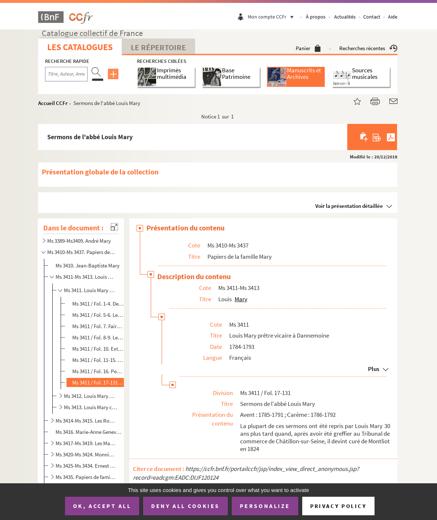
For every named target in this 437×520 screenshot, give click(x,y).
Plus (373, 369)
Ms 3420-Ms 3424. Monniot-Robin (86, 454)
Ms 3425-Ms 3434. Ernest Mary (86, 465)
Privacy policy (338, 506)
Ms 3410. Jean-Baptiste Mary (88, 265)
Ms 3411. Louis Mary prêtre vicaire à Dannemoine (90, 290)
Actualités (345, 16)
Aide (392, 16)
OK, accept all (102, 505)
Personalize (265, 505)
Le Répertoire (158, 47)
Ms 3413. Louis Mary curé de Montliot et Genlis (90, 407)
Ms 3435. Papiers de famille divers (86, 476)
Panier (308, 48)
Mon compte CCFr (272, 16)
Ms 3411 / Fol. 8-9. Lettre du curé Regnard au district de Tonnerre (98, 337)
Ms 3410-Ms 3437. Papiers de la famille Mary (81, 252)
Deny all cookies (185, 505)
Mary (241, 299)
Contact (371, 16)
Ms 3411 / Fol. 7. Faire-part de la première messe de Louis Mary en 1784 (98, 326)
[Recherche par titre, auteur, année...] (66, 74)
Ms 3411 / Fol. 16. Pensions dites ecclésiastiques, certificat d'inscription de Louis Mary (98, 371)
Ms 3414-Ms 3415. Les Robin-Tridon (86, 420)
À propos (315, 16)
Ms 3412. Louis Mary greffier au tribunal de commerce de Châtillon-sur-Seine (90, 395)
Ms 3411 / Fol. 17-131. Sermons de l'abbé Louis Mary (98, 382)
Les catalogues (80, 47)
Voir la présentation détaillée (349, 205)
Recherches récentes (368, 48)
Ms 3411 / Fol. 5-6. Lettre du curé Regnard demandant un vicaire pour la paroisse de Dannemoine (98, 314)
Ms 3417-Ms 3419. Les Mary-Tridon (86, 443)
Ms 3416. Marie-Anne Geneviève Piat (89, 431)
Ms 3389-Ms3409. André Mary (79, 240)
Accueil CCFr (53, 103)
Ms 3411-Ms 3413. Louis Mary (86, 276)
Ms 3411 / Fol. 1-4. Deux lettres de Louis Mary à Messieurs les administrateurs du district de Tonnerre (98, 303)
